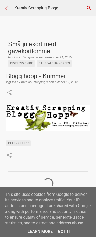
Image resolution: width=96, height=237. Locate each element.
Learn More (40, 231)
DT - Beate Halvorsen (54, 63)
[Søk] (89, 8)
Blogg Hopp (18, 143)
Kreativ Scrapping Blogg (36, 8)
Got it (64, 231)
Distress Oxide (21, 63)
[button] (9, 92)
